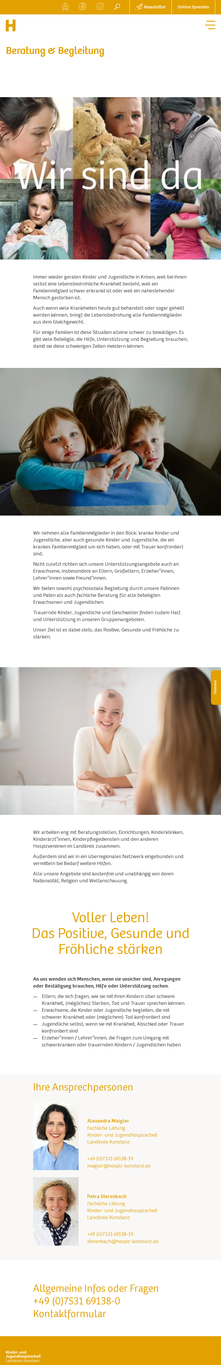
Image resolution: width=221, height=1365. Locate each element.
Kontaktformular (69, 1315)
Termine (216, 687)
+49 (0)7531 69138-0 (76, 1302)
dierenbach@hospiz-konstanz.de (123, 1241)
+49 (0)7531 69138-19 (110, 1159)
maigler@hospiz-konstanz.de (119, 1166)
